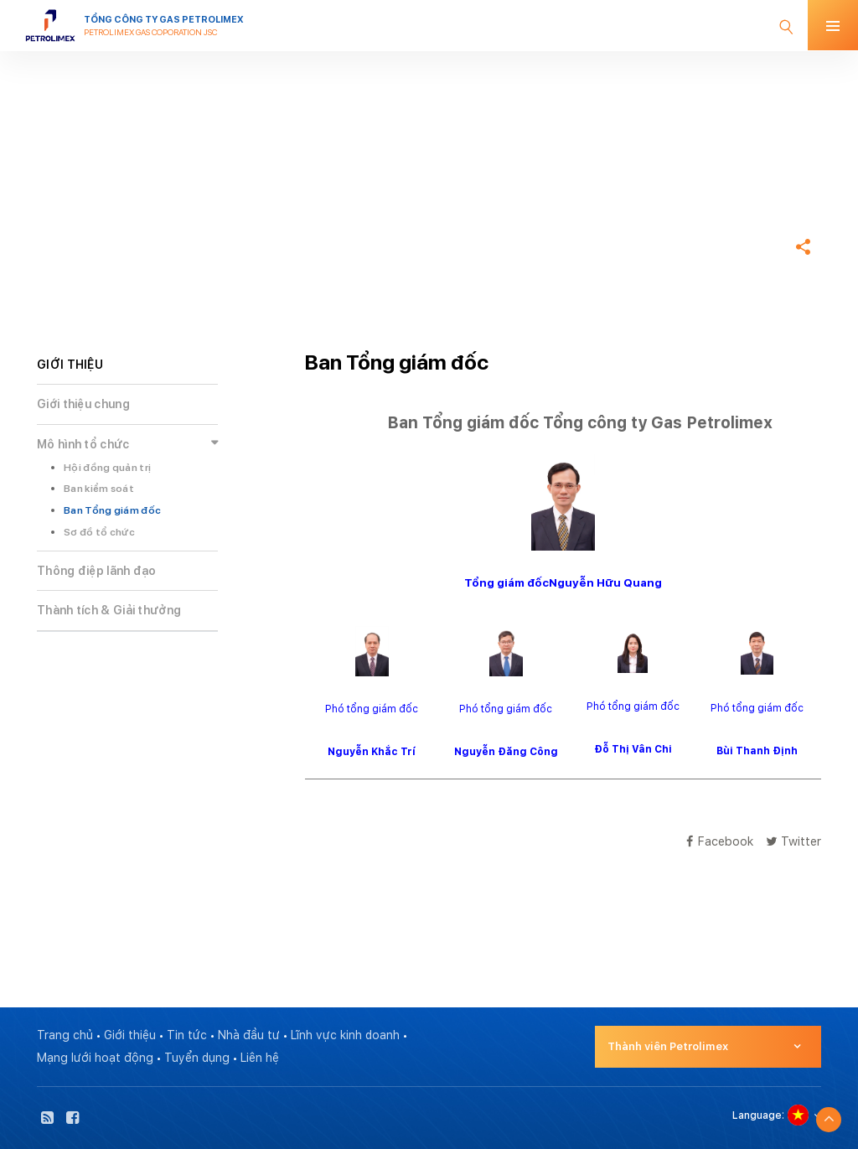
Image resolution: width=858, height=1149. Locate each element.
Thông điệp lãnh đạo (97, 570)
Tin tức (187, 1035)
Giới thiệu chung (83, 404)
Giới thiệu (130, 1035)
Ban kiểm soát (99, 488)
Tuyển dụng (197, 1057)
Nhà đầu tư (249, 1035)
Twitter (793, 841)
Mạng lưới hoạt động (95, 1057)
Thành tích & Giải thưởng (109, 610)
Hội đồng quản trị (107, 468)
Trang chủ (67, 196)
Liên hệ (259, 1057)
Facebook (719, 841)
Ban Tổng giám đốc (112, 510)
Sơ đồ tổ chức (99, 532)
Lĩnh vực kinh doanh (345, 1035)
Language (757, 1115)
